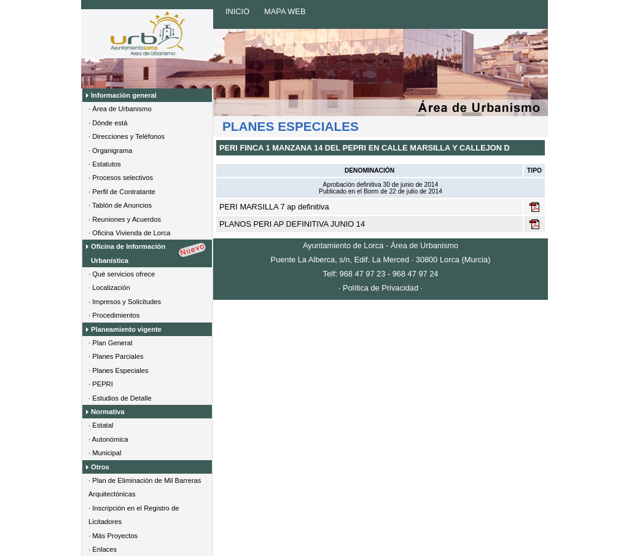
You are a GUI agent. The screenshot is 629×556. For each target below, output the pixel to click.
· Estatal (100, 425)
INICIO (237, 11)
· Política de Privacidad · (380, 287)
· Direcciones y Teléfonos (126, 136)
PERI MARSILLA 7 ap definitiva (274, 206)
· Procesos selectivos (120, 177)
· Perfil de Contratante (121, 191)
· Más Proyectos (113, 535)
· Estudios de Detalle (120, 398)
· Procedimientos (113, 315)
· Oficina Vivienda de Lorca (129, 233)
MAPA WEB (284, 11)
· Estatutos (104, 164)
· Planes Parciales (116, 356)
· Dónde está (107, 123)
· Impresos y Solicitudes (124, 301)
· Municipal (104, 452)
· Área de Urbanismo (120, 108)
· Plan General (110, 343)
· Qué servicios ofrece (121, 274)
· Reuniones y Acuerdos (124, 219)
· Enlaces (102, 549)
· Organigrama (110, 150)
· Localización (109, 287)
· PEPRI (100, 384)
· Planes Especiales (118, 370)
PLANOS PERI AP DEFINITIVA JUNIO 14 (292, 224)
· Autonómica (108, 439)
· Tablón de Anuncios (120, 205)
